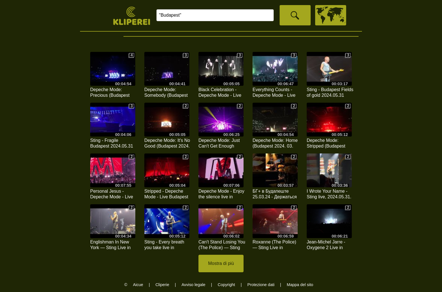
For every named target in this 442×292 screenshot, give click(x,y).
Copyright (226, 284)
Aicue (138, 284)
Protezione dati (261, 284)
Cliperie (162, 284)
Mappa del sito (300, 284)
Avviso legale (193, 284)
